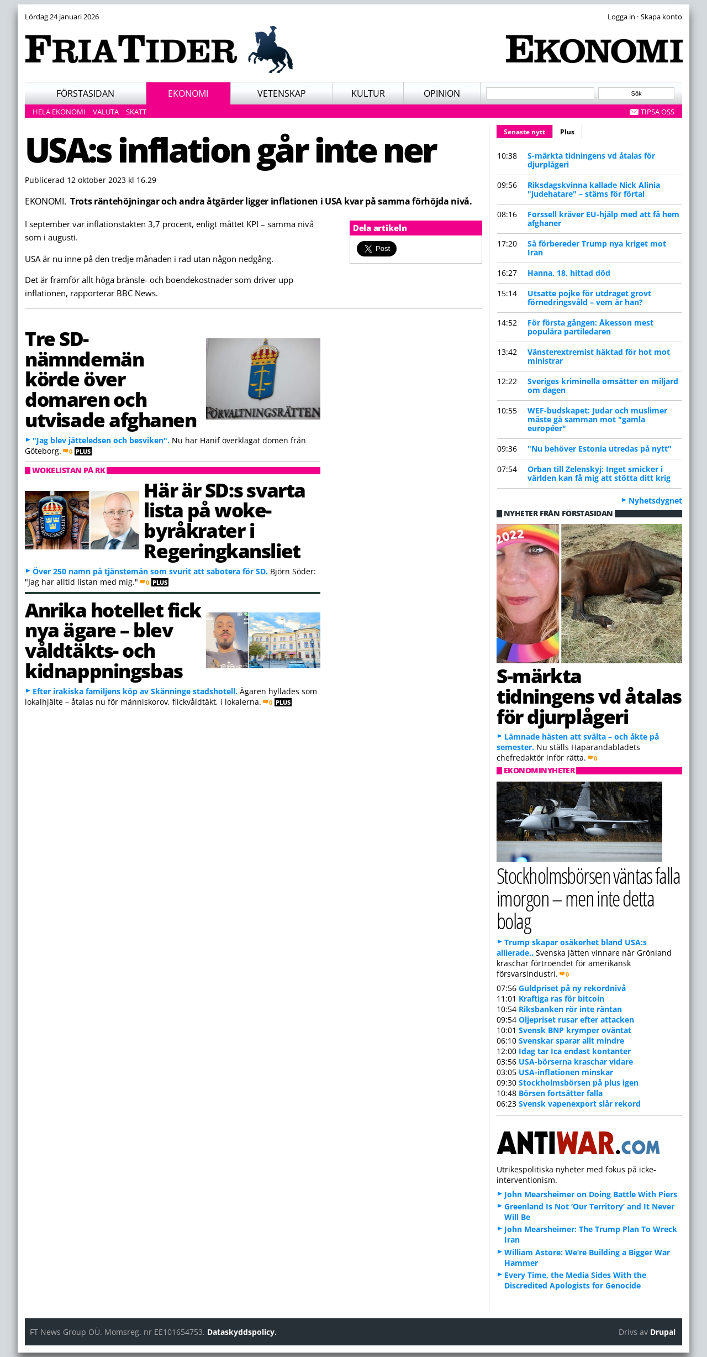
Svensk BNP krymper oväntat (575, 1030)
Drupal (663, 1332)
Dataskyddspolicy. (242, 1332)
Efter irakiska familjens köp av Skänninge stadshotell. (135, 691)
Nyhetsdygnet (655, 500)
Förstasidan (85, 93)
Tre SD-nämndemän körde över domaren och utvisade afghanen (111, 379)
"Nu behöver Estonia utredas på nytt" (599, 448)
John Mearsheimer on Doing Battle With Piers (590, 1194)
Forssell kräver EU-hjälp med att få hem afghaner (603, 218)
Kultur (368, 93)
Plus (567, 132)
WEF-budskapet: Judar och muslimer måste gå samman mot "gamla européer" (597, 419)
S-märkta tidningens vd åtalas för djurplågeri (591, 160)
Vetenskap (281, 93)
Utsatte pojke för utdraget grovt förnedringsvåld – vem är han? (589, 297)
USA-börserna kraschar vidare (576, 1061)
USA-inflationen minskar (566, 1072)
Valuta (106, 112)
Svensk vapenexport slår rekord (580, 1103)
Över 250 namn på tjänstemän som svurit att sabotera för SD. (150, 571)
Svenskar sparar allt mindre (571, 1040)
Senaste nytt (528, 130)
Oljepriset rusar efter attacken (576, 1019)
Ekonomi (188, 93)
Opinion (442, 93)
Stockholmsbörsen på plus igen (579, 1082)
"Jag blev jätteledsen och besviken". (101, 440)
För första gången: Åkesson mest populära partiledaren (590, 327)
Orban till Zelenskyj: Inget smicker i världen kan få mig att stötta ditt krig (599, 473)
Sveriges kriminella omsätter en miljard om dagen (602, 385)
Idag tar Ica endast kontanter (575, 1051)
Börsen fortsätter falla (561, 1093)
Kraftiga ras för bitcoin (561, 998)
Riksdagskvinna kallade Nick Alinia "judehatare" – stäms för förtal (593, 189)
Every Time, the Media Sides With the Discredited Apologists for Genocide (575, 1280)
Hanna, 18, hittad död (568, 273)
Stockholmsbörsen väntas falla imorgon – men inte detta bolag (588, 898)
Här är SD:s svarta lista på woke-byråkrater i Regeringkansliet (224, 520)
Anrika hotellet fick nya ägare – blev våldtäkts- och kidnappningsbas (113, 640)
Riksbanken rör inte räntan (570, 1009)
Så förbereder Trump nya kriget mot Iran (596, 248)
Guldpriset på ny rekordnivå (572, 988)
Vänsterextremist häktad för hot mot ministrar (598, 356)
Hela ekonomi (59, 112)
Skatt (136, 112)
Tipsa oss (657, 112)
